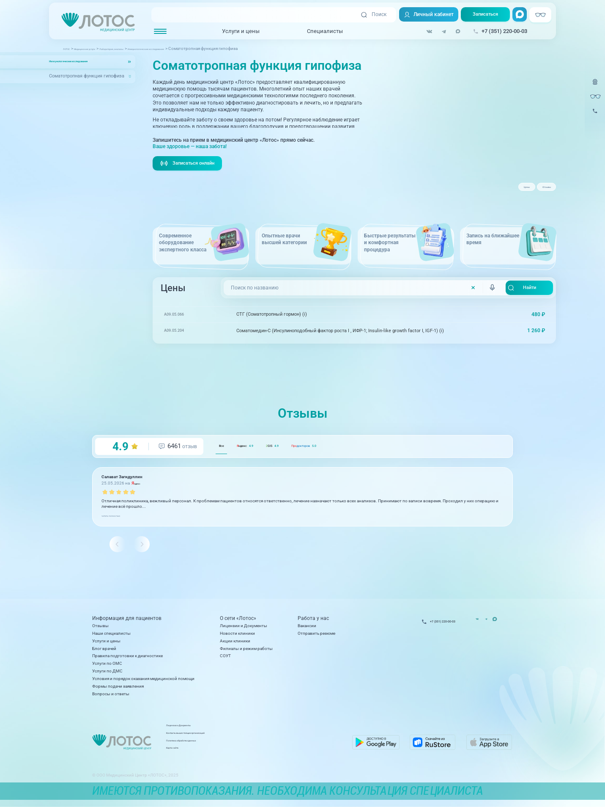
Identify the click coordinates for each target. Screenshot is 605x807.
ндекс (265, 460)
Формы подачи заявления (118, 689)
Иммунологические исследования (86, 61)
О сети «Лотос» (238, 622)
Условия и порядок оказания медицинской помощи (143, 682)
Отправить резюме (316, 636)
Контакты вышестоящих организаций (263, 739)
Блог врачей (104, 652)
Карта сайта (237, 754)
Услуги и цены (235, 31)
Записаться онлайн (190, 176)
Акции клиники (235, 644)
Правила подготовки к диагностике (127, 659)
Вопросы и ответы (110, 697)
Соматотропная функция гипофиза (86, 76)
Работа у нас (313, 622)
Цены (500, 190)
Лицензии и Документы (243, 629)
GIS (311, 460)
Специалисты (319, 31)
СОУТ (225, 659)
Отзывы (537, 190)
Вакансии (307, 629)
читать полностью (119, 529)
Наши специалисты (111, 636)
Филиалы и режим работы (246, 652)
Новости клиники (237, 636)
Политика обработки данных (254, 747)
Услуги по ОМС (107, 667)
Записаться (483, 15)
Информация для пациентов (127, 622)
